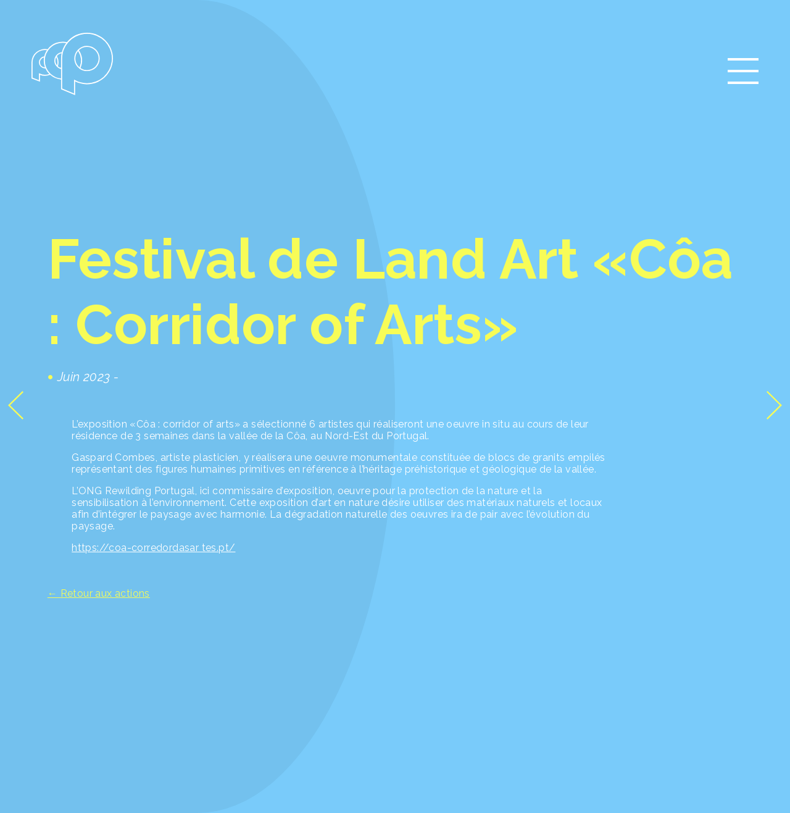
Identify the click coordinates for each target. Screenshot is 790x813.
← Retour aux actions (99, 593)
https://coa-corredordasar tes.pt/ (153, 548)
